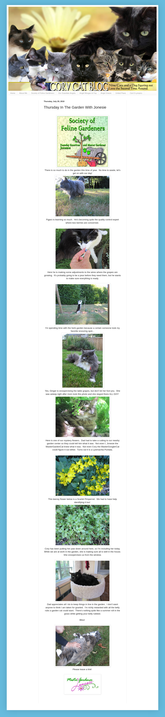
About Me (23, 93)
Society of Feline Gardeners (42, 93)
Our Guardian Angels (67, 93)
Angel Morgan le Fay (88, 93)
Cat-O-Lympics (136, 93)
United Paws (121, 93)
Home (12, 93)
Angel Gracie (106, 93)
